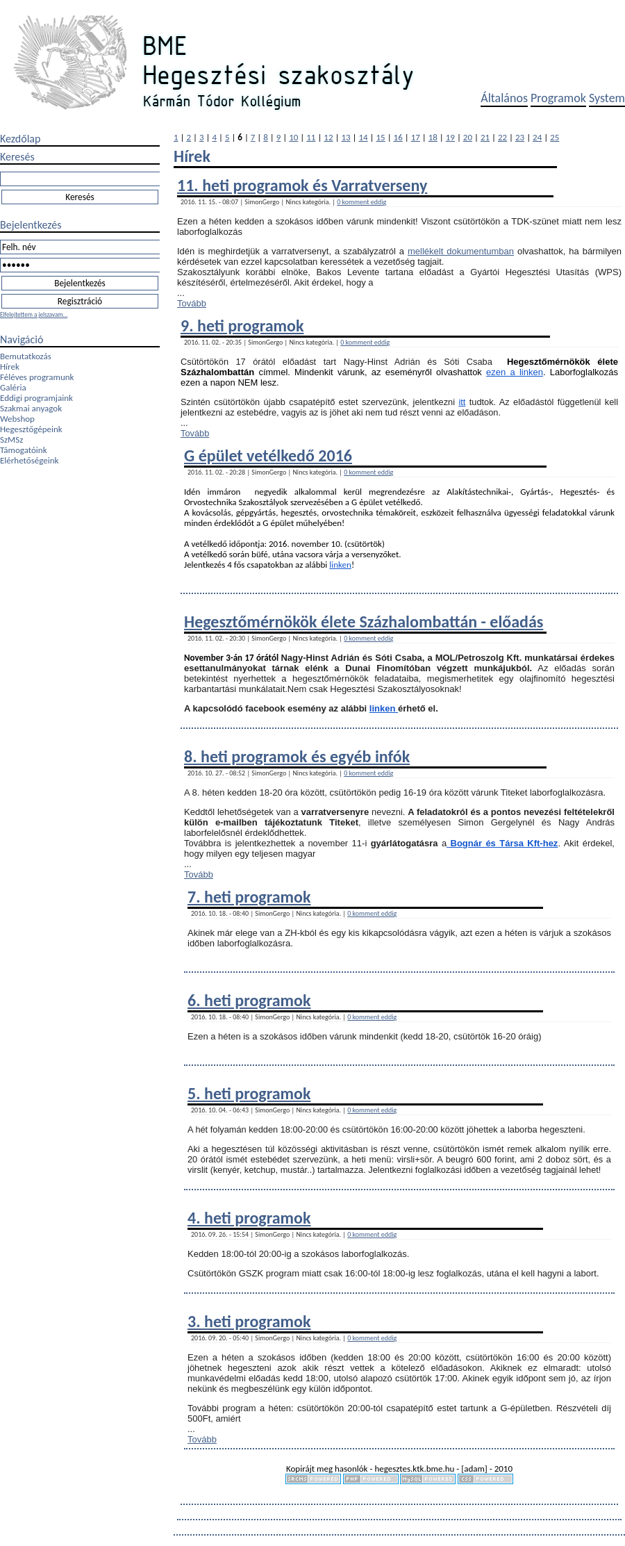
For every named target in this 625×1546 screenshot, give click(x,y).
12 (328, 137)
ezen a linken (514, 372)
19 (450, 137)
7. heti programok (249, 897)
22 (502, 137)
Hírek (9, 366)
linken (340, 564)
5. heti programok (249, 1093)
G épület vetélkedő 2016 (268, 455)
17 (415, 137)
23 (519, 137)
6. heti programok (249, 1000)
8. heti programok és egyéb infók (297, 756)
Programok (558, 98)
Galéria (13, 387)
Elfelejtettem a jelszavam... (33, 314)
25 (554, 137)
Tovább (191, 303)
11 (310, 137)
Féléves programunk (37, 377)
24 (537, 137)
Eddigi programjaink (36, 398)
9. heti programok (242, 325)
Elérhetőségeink (29, 460)
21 (485, 137)
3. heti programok (249, 1321)
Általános (504, 98)
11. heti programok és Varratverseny (302, 185)
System (607, 98)
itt (461, 402)
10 (293, 137)
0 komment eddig (361, 201)
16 (398, 137)
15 (380, 137)
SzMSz (11, 439)
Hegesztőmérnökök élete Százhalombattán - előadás (363, 621)
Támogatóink (23, 450)
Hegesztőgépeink (31, 429)
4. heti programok (249, 1218)
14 (362, 137)
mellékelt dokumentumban (461, 251)
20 (467, 137)
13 (345, 137)
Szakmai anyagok (31, 408)
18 (433, 137)
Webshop (17, 418)
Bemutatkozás (25, 356)
